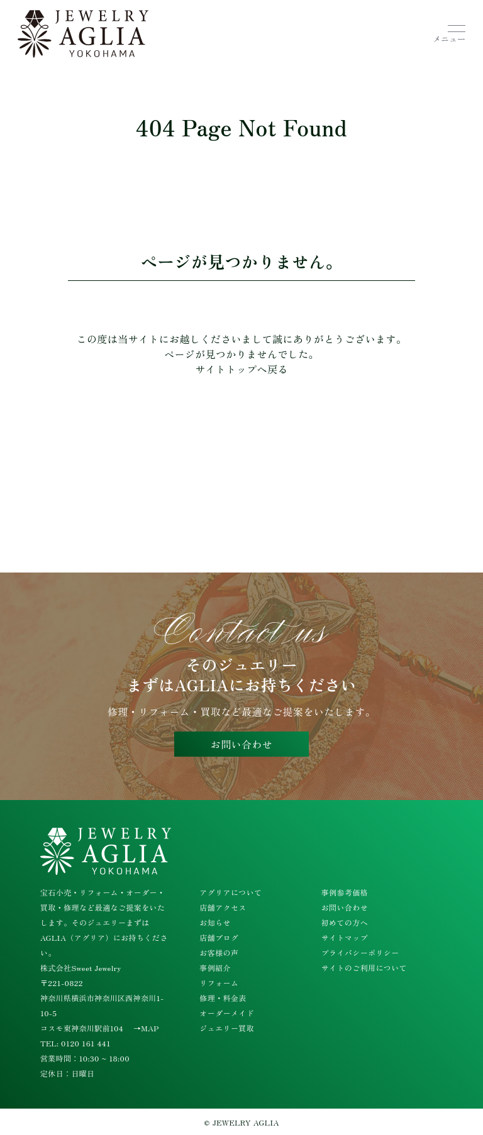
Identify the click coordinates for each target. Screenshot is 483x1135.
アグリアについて (230, 892)
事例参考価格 (344, 892)
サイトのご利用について (364, 967)
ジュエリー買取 (226, 1028)
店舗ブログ (218, 937)
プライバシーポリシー (360, 952)
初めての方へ (344, 922)
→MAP (146, 1028)
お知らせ (215, 922)
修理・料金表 (222, 997)
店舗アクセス (222, 907)
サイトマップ (344, 937)
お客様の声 (218, 952)
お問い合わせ (241, 744)
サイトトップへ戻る (241, 368)
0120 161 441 (86, 1043)
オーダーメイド (226, 1012)
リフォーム (218, 982)
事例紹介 (215, 967)
